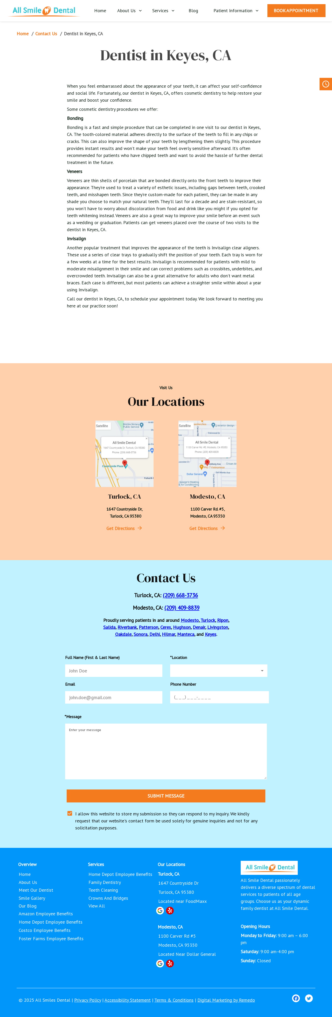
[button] (218, 671)
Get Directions (120, 528)
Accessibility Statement (128, 1000)
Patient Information (236, 10)
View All (97, 906)
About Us (129, 10)
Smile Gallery (32, 898)
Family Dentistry (105, 882)
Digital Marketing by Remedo (226, 1000)
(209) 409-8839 (181, 607)
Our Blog (28, 906)
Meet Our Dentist (36, 890)
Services (163, 10)
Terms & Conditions (173, 1000)
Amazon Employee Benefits (46, 914)
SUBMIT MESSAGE (166, 795)
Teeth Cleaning (103, 890)
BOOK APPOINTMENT (296, 10)
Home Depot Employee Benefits (50, 922)
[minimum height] (166, 751)
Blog (193, 11)
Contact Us (46, 34)
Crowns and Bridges (108, 898)
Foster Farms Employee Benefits (51, 939)
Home (100, 11)
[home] (44, 10)
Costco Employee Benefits (45, 930)
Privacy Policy (87, 1000)
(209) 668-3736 (180, 595)
